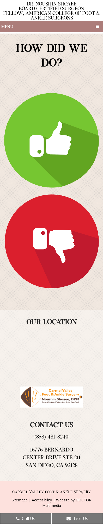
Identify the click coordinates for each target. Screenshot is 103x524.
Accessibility (42, 499)
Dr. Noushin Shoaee (51, 10)
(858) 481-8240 (51, 436)
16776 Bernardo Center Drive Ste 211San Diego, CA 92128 (51, 457)
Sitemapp (20, 499)
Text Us (77, 518)
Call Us (25, 518)
